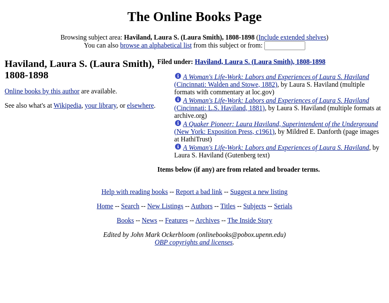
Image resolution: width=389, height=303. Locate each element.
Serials (283, 206)
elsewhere (140, 105)
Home (105, 206)
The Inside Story (249, 220)
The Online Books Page (194, 16)
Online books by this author (42, 91)
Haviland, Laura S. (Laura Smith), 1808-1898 (260, 61)
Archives (207, 220)
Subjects (254, 206)
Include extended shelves (292, 37)
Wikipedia (67, 105)
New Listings (165, 206)
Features (176, 220)
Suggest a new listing (259, 191)
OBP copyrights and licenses (193, 242)
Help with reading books (134, 191)
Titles (227, 206)
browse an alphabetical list (156, 45)
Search (130, 206)
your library (100, 105)
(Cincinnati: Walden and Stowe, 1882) (271, 80)
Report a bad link (199, 191)
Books (125, 220)
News (149, 220)
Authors (202, 206)
